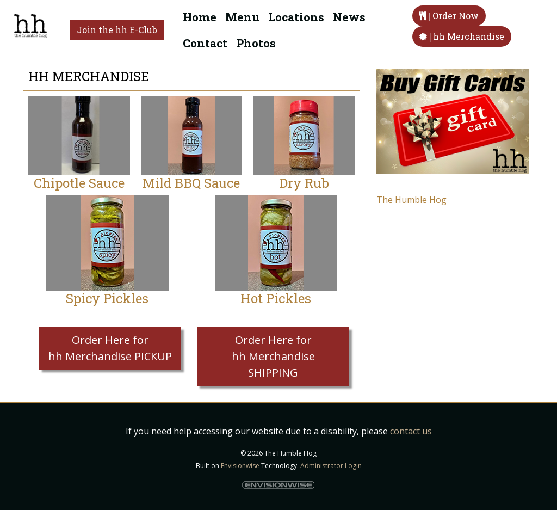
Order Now (449, 15)
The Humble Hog (411, 200)
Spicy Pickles (107, 298)
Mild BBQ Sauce (191, 183)
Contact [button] (205, 43)
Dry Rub (304, 183)
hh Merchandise (461, 36)
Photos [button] (256, 43)
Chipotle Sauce (79, 183)
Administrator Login (331, 465)
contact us (411, 431)
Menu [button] (242, 16)
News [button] (349, 16)
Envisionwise (240, 465)
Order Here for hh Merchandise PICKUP (110, 348)
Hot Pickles (275, 298)
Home (199, 16)
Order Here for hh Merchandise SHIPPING (273, 356)
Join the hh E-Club (117, 29)
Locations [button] (296, 16)
